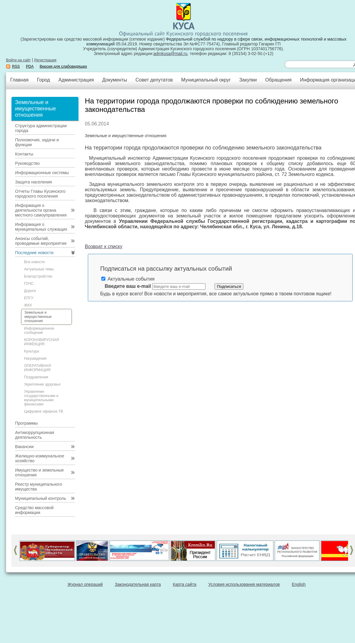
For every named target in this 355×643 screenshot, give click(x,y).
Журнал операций (85, 584)
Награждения (35, 358)
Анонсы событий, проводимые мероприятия (40, 241)
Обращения (278, 79)
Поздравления (36, 377)
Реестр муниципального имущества (38, 486)
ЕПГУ (28, 298)
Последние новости (34, 252)
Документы (114, 79)
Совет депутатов (154, 79)
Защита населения (33, 182)
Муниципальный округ (206, 79)
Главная (19, 79)
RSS (16, 66)
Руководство (27, 163)
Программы (26, 423)
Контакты (24, 154)
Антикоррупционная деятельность (34, 435)
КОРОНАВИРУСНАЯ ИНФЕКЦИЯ (41, 342)
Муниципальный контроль (40, 498)
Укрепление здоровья (42, 384)
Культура (31, 351)
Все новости (34, 262)
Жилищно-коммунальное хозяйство (39, 458)
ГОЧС (29, 284)
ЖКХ (28, 305)
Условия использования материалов (244, 584)
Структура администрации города (41, 128)
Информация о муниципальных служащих (41, 227)
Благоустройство (38, 276)
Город (43, 79)
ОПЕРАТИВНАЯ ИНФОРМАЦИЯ (37, 368)
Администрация (76, 79)
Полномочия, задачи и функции (37, 142)
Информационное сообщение (39, 330)
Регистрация (45, 60)
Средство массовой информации (34, 510)
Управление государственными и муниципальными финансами (41, 397)
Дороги (30, 291)
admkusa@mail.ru (170, 53)
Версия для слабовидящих (63, 66)
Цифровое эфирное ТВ (43, 411)
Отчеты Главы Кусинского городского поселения (40, 193)
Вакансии (24, 446)
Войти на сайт (18, 60)
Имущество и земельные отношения (39, 472)
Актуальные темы (39, 269)
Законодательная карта (138, 584)
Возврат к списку (103, 246)
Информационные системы (42, 172)
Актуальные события (128, 279)
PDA (30, 66)
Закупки (248, 79)
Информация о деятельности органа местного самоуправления (40, 210)
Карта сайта (184, 584)
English (299, 584)
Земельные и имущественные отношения (37, 316)
